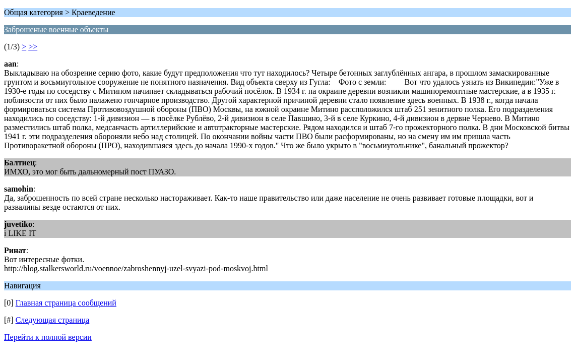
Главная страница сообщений (66, 302)
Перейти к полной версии (48, 337)
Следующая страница (53, 320)
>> (32, 46)
